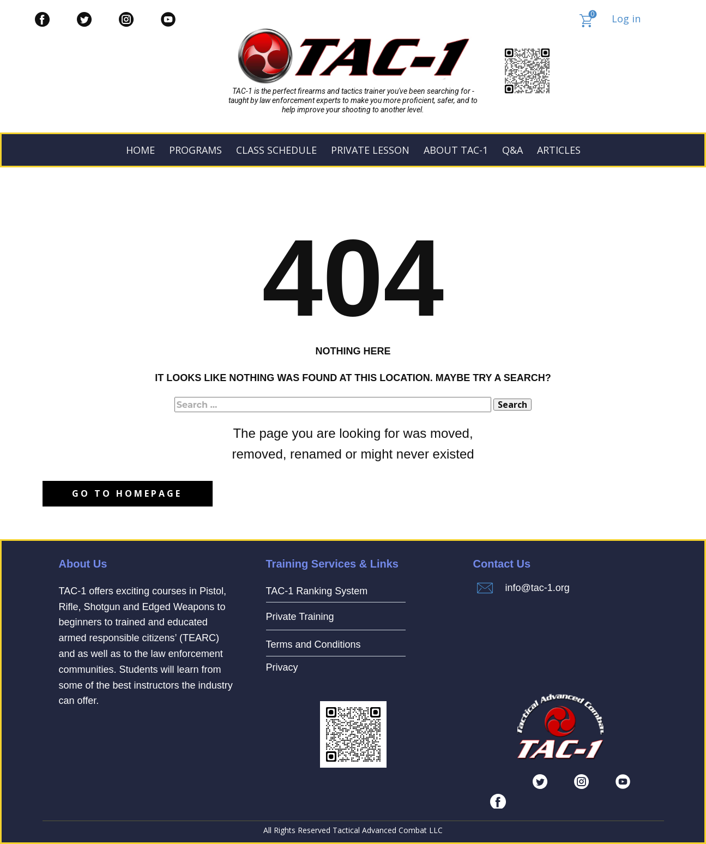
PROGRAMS (195, 149)
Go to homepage (127, 493)
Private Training (300, 616)
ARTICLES (559, 149)
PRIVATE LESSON (370, 149)
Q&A (512, 149)
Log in (626, 18)
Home (140, 149)
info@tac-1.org (537, 587)
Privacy (282, 667)
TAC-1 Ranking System (317, 591)
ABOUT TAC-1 (456, 149)
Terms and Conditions (313, 644)
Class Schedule (276, 149)
